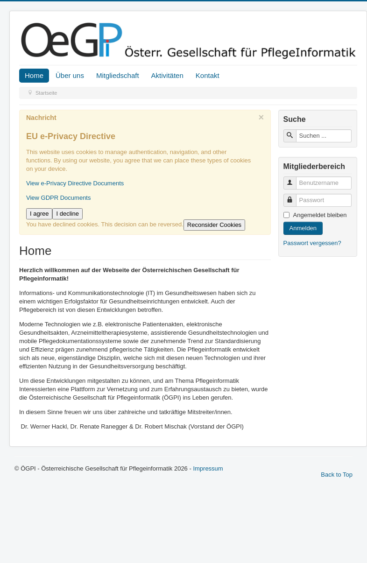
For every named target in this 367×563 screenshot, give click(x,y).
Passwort (293, 196)
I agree (39, 213)
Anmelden (303, 228)
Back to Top (337, 474)
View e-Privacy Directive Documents (75, 183)
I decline (67, 213)
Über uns (70, 75)
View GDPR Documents (58, 197)
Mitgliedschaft (117, 75)
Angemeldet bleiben (320, 214)
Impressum (208, 468)
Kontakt (207, 75)
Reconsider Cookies (214, 224)
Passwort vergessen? (312, 242)
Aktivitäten (167, 75)
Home (34, 75)
